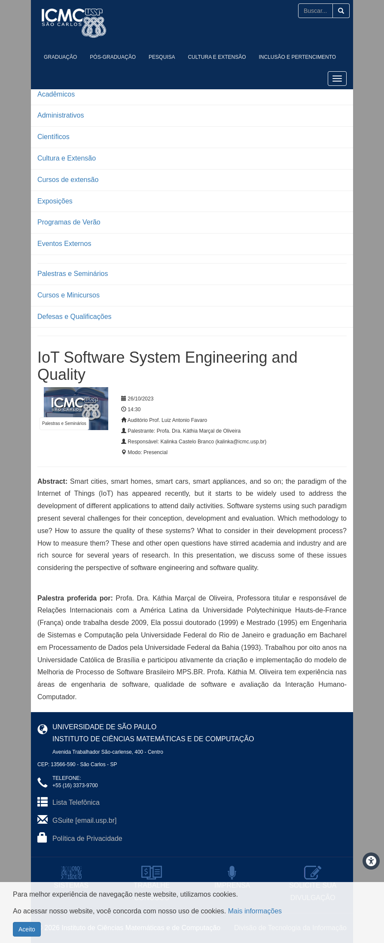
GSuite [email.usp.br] (84, 820)
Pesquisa (162, 57)
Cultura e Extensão (217, 57)
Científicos (53, 136)
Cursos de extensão (67, 179)
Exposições (55, 201)
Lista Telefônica (76, 802)
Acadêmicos (56, 94)
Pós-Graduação (113, 57)
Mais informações (255, 911)
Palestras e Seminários (72, 273)
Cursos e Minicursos (68, 295)
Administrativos (60, 115)
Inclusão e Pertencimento (297, 57)
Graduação (60, 57)
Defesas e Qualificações (74, 316)
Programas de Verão (69, 222)
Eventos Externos (64, 243)
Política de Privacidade (87, 838)
